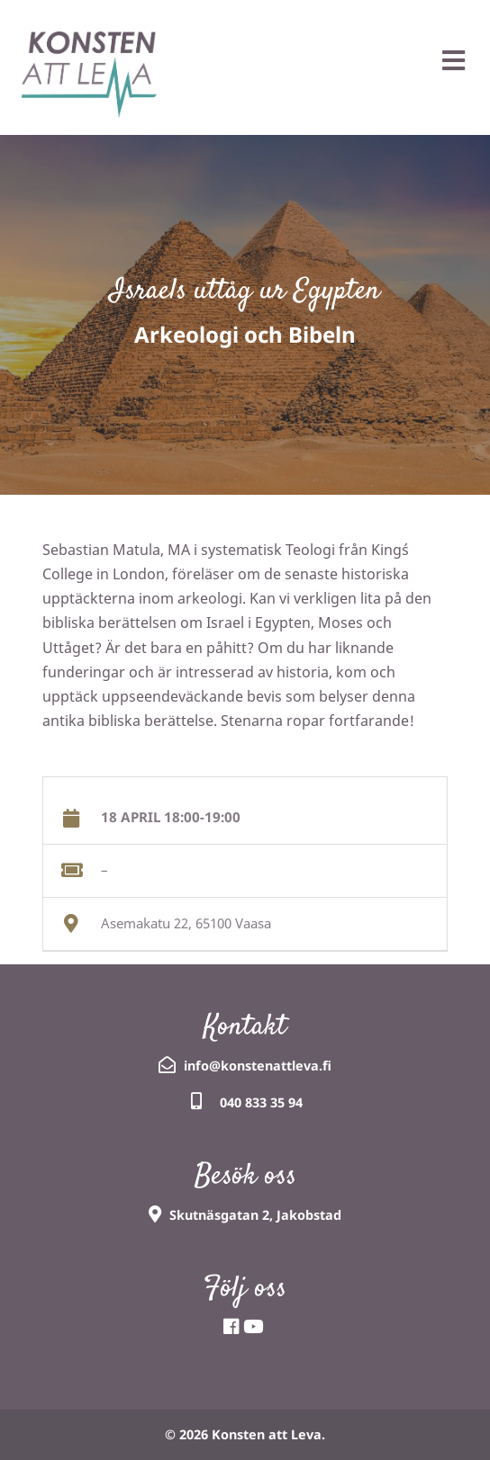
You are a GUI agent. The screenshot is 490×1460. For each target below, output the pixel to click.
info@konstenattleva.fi (257, 1065)
